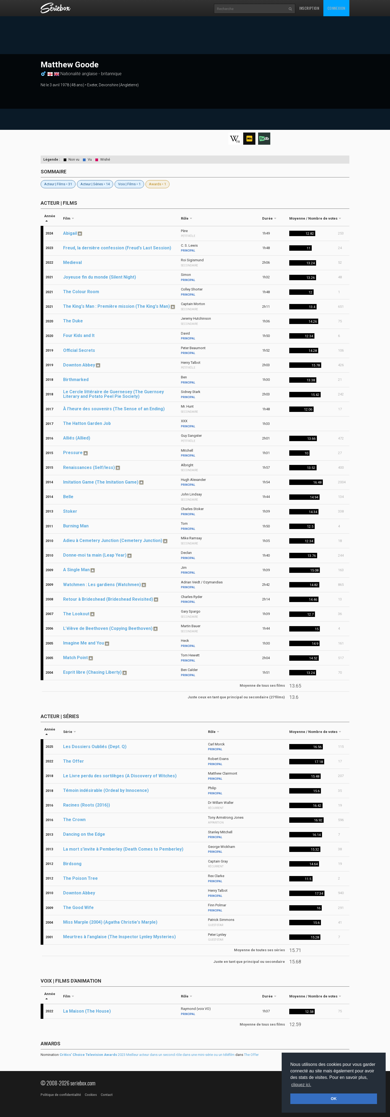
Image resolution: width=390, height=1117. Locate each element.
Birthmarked (76, 379)
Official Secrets (79, 350)
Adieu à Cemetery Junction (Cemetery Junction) (112, 540)
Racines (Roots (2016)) (86, 805)
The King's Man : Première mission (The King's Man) (116, 306)
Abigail (70, 233)
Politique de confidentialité (61, 1095)
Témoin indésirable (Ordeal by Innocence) (106, 790)
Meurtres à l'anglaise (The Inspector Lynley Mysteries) (119, 936)
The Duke (73, 321)
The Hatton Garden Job (87, 423)
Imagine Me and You (83, 643)
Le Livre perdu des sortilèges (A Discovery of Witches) (120, 776)
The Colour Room (81, 291)
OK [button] (334, 1098)
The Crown (74, 819)
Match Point (75, 657)
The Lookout (76, 614)
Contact (107, 1095)
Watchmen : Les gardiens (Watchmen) (102, 584)
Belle (68, 496)
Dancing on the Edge (84, 834)
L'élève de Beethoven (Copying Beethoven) (107, 628)
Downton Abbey (79, 365)
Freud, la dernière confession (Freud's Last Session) (117, 248)
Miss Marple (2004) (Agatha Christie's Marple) (110, 922)
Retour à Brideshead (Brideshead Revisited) (108, 599)
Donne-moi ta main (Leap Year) (94, 555)
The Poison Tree (80, 878)
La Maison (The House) (87, 1011)
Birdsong (72, 863)
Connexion (336, 8)
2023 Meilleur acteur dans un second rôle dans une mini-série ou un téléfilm (147, 1055)
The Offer (73, 761)
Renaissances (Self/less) (89, 467)
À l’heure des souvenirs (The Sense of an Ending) (114, 409)
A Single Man (76, 569)
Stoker (70, 511)
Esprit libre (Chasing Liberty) (92, 672)
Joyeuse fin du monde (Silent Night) (99, 277)
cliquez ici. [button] (301, 1084)
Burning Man (76, 526)
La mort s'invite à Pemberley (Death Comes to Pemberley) (123, 849)
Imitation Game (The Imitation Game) (100, 482)
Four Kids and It (79, 335)
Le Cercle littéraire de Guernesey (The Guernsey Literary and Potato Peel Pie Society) (113, 394)
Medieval (72, 262)
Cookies (91, 1095)
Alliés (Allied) (76, 438)
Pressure (73, 452)
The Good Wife (78, 907)
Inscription (309, 8)
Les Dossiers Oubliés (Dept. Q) (94, 746)
